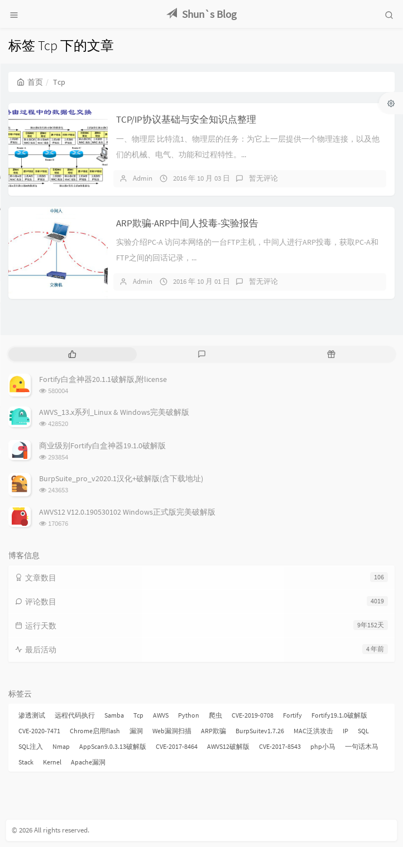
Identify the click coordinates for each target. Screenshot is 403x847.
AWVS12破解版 (228, 746)
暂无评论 (263, 178)
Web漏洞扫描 (171, 731)
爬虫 (215, 715)
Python (188, 715)
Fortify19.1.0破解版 (339, 715)
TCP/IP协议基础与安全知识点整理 (186, 119)
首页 (30, 82)
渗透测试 (31, 715)
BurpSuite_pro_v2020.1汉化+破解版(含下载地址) (121, 478)
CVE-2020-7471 (39, 731)
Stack (25, 762)
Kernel (52, 762)
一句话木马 (361, 746)
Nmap (61, 746)
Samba (114, 715)
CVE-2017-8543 (280, 746)
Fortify (292, 715)
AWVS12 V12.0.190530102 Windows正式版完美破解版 (127, 512)
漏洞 (136, 731)
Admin (142, 178)
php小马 (322, 746)
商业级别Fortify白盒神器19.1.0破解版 (102, 446)
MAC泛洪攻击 (313, 731)
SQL (363, 731)
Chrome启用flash (95, 731)
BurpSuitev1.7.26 (260, 731)
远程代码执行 (75, 715)
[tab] (72, 354)
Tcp (138, 715)
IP (345, 731)
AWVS (161, 715)
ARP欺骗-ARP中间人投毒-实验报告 (187, 223)
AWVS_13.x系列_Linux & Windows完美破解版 (114, 412)
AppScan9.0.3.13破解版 (112, 746)
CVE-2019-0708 (253, 715)
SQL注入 (30, 746)
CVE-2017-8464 (177, 746)
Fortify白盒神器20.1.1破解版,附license (103, 379)
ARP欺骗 (213, 731)
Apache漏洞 (88, 762)
